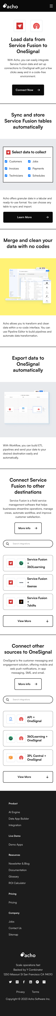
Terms (35, 991)
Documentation (18, 870)
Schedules (39, 175)
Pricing (13, 902)
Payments (38, 168)
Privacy (20, 991)
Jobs (35, 161)
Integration (15, 825)
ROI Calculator (17, 883)
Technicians (16, 175)
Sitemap (13, 934)
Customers (15, 161)
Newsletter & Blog (19, 863)
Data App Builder (19, 818)
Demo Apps (16, 844)
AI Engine (14, 812)
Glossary (14, 876)
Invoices (14, 168)
